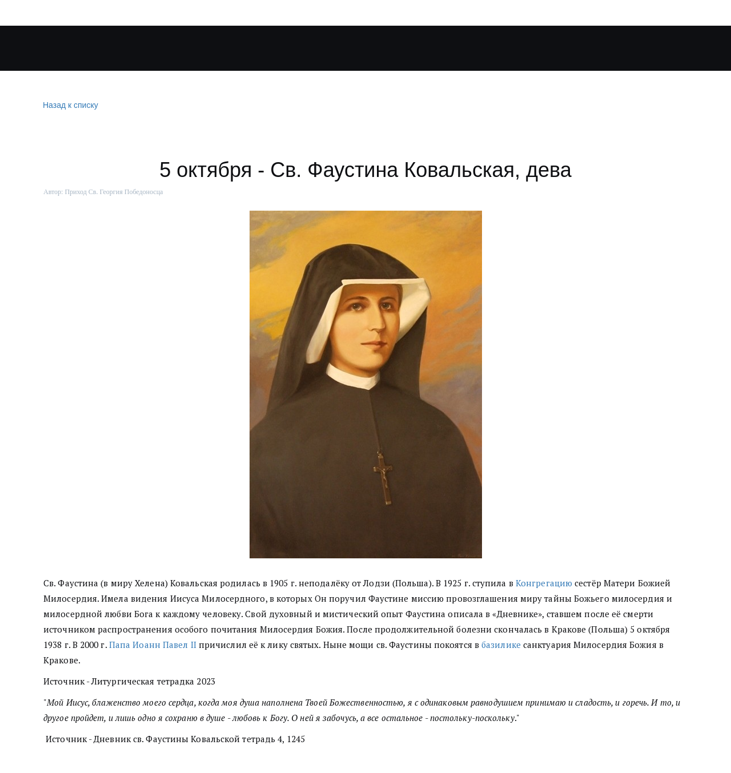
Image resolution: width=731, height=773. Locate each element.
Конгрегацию (544, 583)
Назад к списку (69, 105)
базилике (501, 644)
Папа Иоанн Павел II (152, 644)
